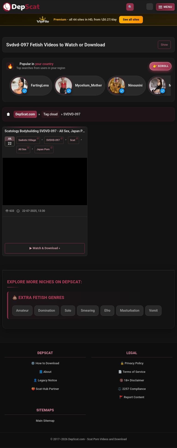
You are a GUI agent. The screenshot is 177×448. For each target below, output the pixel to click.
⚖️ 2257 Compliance (132, 389)
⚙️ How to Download (45, 364)
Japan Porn (43, 150)
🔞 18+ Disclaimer (132, 381)
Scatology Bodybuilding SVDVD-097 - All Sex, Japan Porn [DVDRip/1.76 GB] (45, 132)
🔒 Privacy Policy (132, 364)
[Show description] (18, 212)
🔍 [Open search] (130, 7)
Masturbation (129, 311)
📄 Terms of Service (131, 372)
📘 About (45, 372)
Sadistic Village (27, 141)
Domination (46, 311)
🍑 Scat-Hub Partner (45, 389)
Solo (68, 311)
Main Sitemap (45, 421)
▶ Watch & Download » (45, 249)
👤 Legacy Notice (45, 381)
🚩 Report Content (131, 398)
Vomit (153, 311)
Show (164, 44)
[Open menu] (165, 7)
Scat (72, 141)
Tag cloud (51, 115)
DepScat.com (25, 115)
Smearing (88, 311)
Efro (107, 311)
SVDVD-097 (53, 141)
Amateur (22, 311)
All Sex (22, 150)
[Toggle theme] (140, 7)
